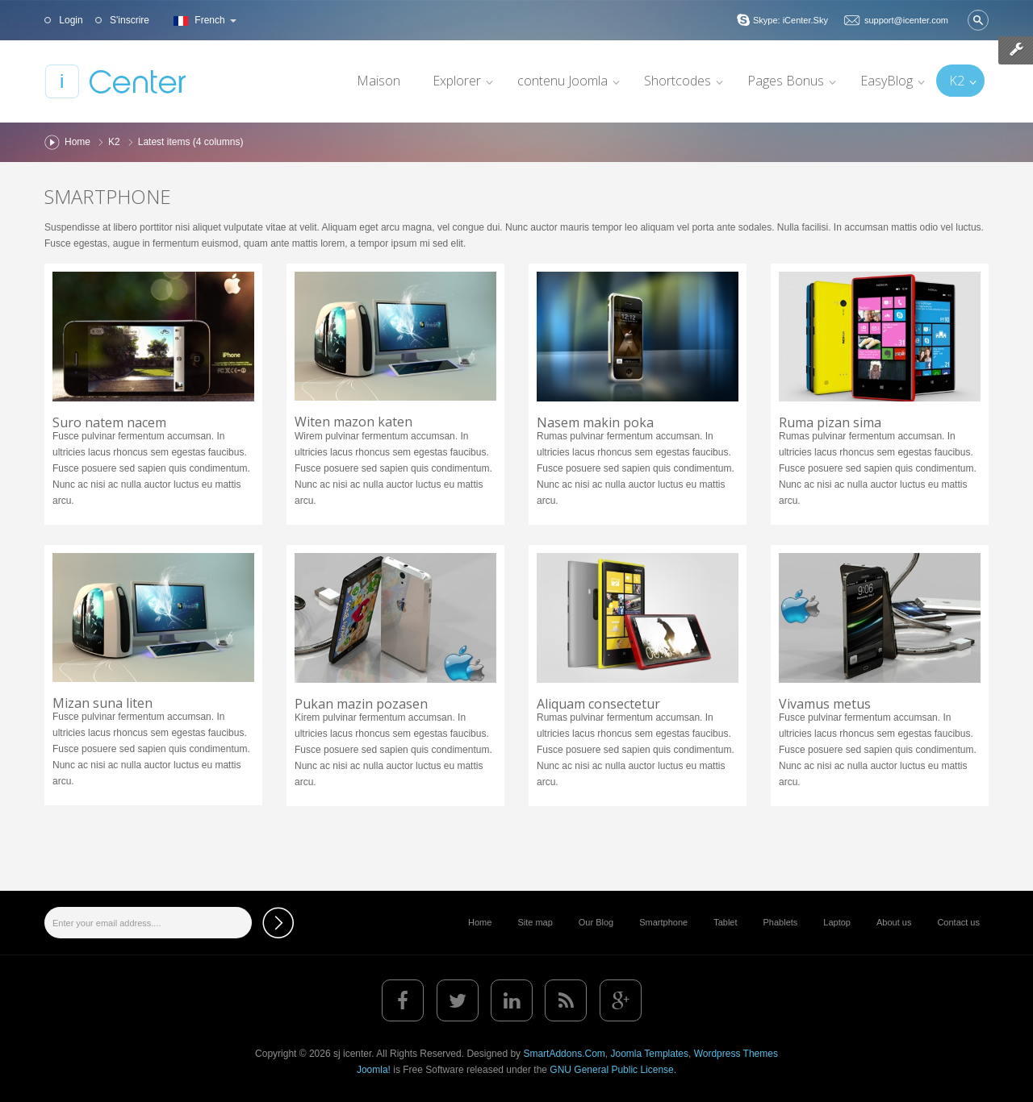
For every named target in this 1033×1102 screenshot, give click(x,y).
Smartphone (107, 196)
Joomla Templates (649, 1053)
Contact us (958, 922)
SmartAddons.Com (563, 1053)
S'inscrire (128, 20)
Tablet (725, 922)
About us (893, 922)
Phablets (780, 922)
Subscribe (278, 922)
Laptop (837, 922)
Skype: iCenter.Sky (790, 20)
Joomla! (374, 1069)
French (202, 20)
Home (77, 142)
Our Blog (596, 922)
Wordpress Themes (736, 1053)
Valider (978, 20)
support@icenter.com (906, 20)
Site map (534, 922)
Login (69, 20)
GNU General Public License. (613, 1069)
